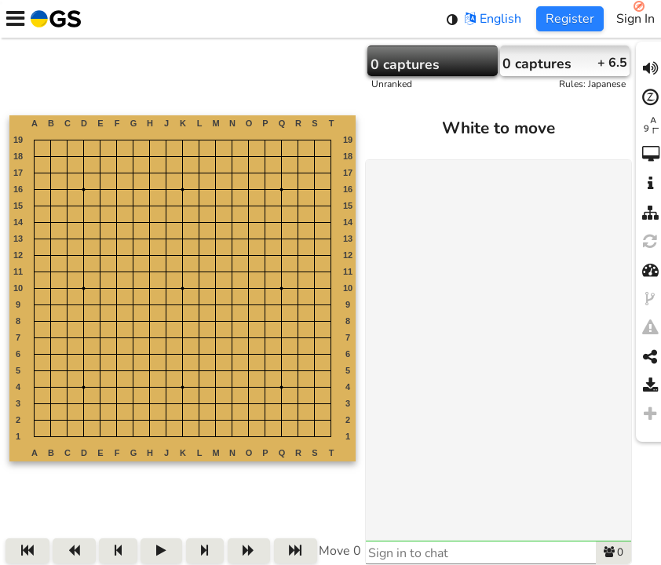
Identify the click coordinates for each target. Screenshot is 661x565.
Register (570, 18)
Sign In (635, 18)
